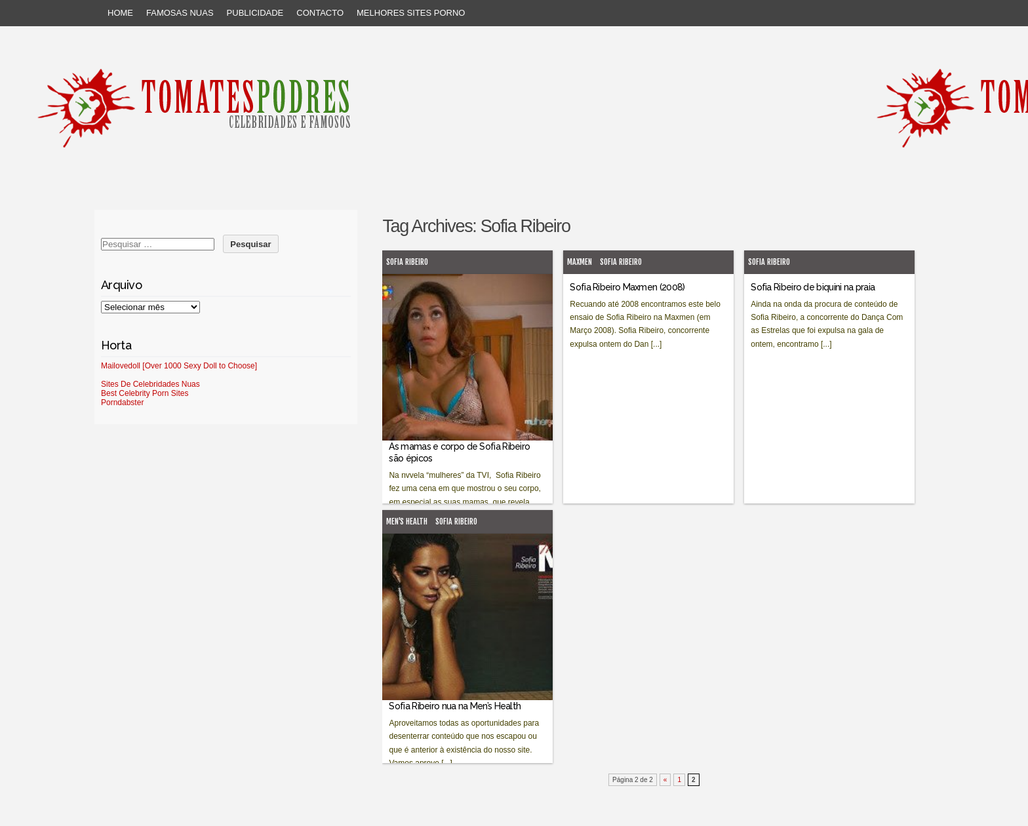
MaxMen (579, 262)
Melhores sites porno (411, 13)
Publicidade (255, 13)
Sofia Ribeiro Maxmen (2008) (627, 287)
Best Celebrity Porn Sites (144, 393)
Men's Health (406, 521)
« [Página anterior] (665, 779)
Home (120, 13)
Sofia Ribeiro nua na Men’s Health (455, 706)
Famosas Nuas (180, 13)
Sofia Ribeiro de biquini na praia (813, 287)
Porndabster (122, 402)
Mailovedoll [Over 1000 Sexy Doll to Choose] (179, 365)
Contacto (320, 13)
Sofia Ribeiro (407, 262)
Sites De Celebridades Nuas (150, 384)
